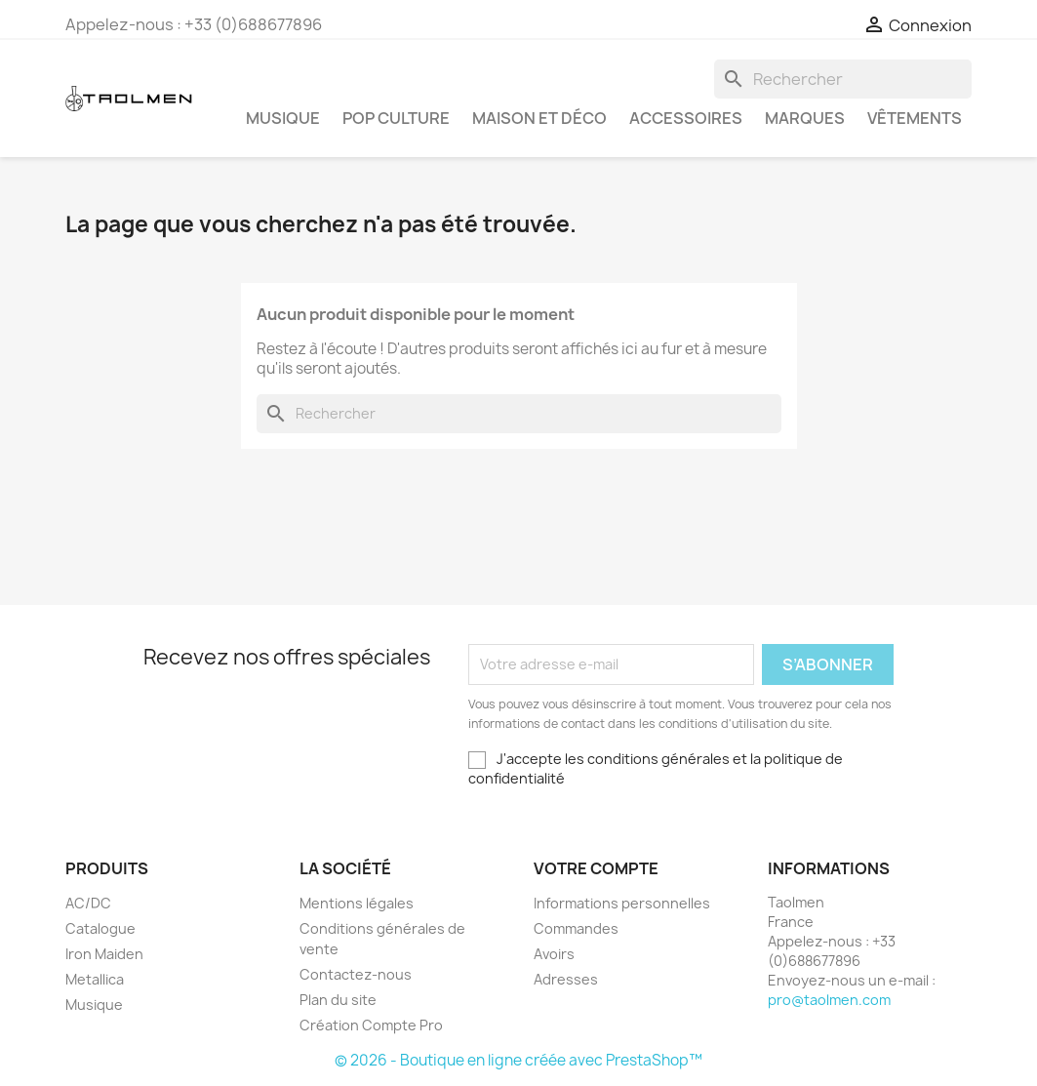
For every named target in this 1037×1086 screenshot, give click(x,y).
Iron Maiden (104, 954)
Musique (283, 118)
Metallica (94, 979)
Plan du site (338, 999)
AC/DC (88, 903)
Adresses (566, 979)
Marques (805, 118)
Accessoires (685, 118)
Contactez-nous (355, 974)
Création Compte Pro (371, 1025)
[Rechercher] (843, 79)
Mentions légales (356, 903)
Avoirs (554, 954)
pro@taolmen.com (829, 999)
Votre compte (596, 868)
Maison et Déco (539, 118)
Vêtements (914, 118)
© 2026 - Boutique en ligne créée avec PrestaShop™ (518, 1060)
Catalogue (100, 928)
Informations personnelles (622, 903)
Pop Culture (396, 118)
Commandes (576, 928)
